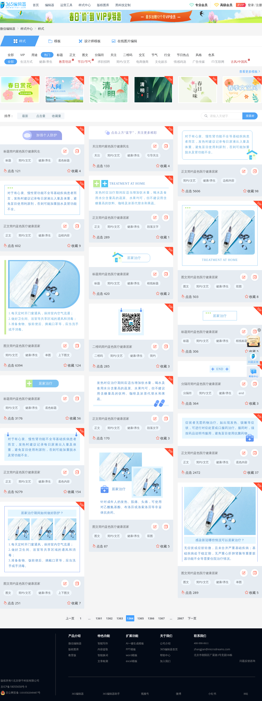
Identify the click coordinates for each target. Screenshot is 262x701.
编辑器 (49, 5)
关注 (97, 155)
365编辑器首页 (169, 649)
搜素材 (250, 116)
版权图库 (103, 5)
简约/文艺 (25, 160)
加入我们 (165, 661)
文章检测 (103, 661)
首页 (36, 5)
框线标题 (153, 283)
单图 (48, 355)
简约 (153, 356)
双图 (150, 536)
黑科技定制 (123, 5)
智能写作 (103, 643)
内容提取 (103, 649)
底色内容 (64, 481)
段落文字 (153, 227)
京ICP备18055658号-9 (14, 687)
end (241, 393)
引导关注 (153, 155)
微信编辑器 (7, 28)
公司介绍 (165, 643)
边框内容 (64, 235)
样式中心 (85, 5)
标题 (8, 160)
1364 (130, 618)
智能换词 (103, 655)
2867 (180, 618)
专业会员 (201, 5)
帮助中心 (165, 655)
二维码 (98, 356)
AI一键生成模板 (135, 643)
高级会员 (226, 5)
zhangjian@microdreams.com (212, 649)
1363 (120, 618)
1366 (151, 618)
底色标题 (64, 160)
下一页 (192, 618)
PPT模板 (131, 649)
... (89, 618)
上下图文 (64, 355)
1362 (109, 618)
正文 (8, 235)
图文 (8, 593)
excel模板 (132, 661)
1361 (99, 618)
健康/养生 (44, 160)
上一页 (70, 618)
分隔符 (187, 393)
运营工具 (66, 5)
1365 (140, 618)
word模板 (132, 655)
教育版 (72, 655)
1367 (161, 618)
